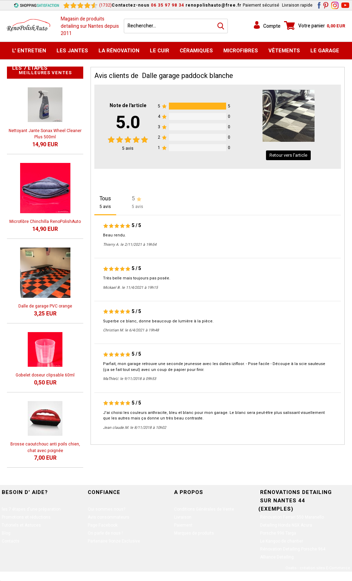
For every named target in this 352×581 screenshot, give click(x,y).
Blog (6, 533)
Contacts (10, 541)
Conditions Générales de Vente (204, 509)
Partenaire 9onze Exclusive (114, 541)
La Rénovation (118, 50)
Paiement (183, 525)
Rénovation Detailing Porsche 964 (292, 549)
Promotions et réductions (26, 517)
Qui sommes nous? (106, 509)
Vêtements (284, 50)
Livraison (182, 517)
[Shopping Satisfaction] (36, 5)
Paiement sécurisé (261, 5)
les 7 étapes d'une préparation (31, 509)
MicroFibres (240, 50)
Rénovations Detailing (296, 492)
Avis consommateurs (108, 517)
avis (128, 148)
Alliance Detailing (277, 557)
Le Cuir (159, 50)
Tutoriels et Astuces (21, 525)
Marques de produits (194, 533)
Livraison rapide (297, 5)
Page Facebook (103, 525)
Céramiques (196, 50)
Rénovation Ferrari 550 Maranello (292, 517)
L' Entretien (29, 50)
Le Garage (324, 50)
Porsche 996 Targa (278, 533)
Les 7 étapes (30, 68)
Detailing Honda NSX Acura (286, 525)
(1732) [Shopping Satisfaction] (105, 5)
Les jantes (72, 50)
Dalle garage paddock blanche (187, 76)
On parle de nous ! (105, 533)
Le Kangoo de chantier (281, 541)
